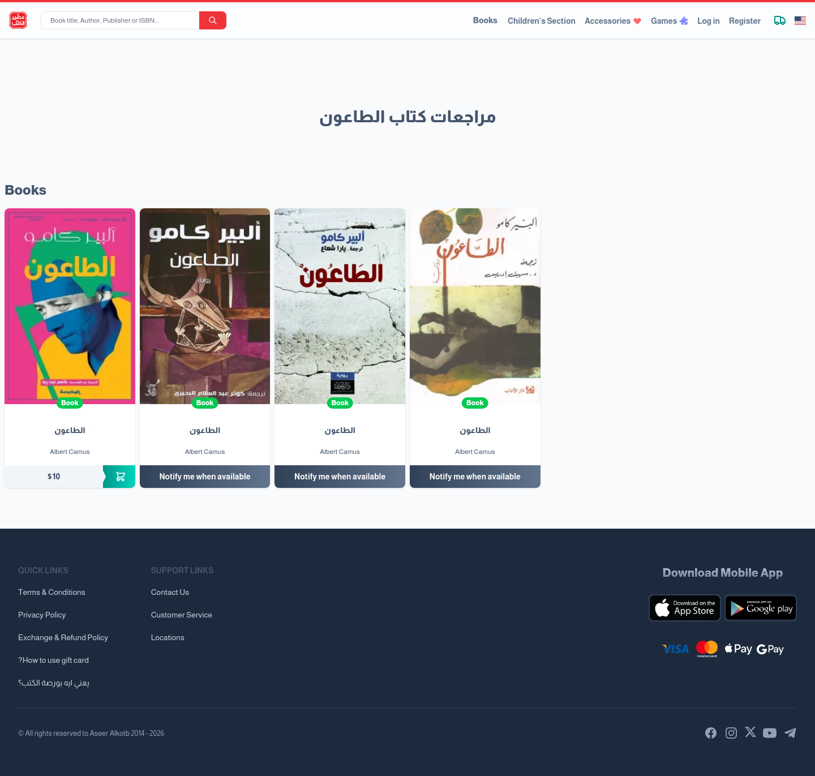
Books (485, 20)
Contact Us (170, 592)
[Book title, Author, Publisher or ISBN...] (122, 20)
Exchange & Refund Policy (63, 637)
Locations (168, 637)
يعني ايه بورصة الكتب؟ (53, 682)
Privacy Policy (42, 614)
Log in (708, 20)
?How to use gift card (53, 659)
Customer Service (181, 614)
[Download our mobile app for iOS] (685, 607)
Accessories (613, 20)
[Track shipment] (780, 20)
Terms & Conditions (51, 592)
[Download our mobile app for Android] (760, 607)
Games (669, 20)
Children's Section (542, 20)
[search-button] (212, 20)
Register (745, 20)
